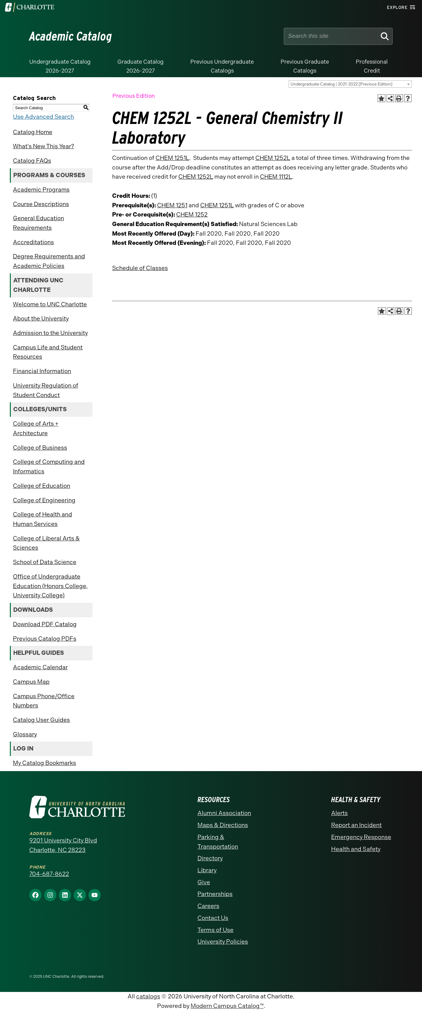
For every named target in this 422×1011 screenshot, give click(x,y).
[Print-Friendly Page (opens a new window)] (399, 98)
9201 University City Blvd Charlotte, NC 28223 (63, 845)
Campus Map (31, 681)
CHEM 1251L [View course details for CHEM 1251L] (172, 157)
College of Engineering (44, 500)
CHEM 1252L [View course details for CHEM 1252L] (272, 157)
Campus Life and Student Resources (48, 352)
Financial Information (42, 371)
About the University (41, 318)
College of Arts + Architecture (35, 428)
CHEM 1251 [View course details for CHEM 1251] (172, 205)
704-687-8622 (49, 874)
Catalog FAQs (32, 160)
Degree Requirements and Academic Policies (49, 261)
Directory (210, 858)
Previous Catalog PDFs (44, 638)
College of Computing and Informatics (49, 466)
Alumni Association (224, 813)
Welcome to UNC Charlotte (50, 304)
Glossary (25, 734)
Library (207, 870)
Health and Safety (355, 849)
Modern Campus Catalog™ (227, 1005)
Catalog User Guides (41, 719)
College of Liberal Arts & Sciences (46, 543)
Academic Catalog (70, 36)
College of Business (40, 447)
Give (203, 882)
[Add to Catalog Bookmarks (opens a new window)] (381, 98)
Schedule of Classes (140, 268)
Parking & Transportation (217, 842)
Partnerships (215, 894)
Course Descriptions (41, 204)
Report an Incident (356, 825)
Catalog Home (32, 132)
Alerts (339, 813)
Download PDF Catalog (45, 624)
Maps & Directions (222, 825)
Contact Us (212, 917)
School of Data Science (44, 562)
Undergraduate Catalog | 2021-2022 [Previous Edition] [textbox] (341, 84)
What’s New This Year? (43, 146)
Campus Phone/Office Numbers (44, 701)
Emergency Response (361, 837)
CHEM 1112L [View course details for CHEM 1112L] (276, 176)
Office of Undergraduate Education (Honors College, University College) (50, 586)
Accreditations (33, 242)
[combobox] (350, 84)
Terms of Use (215, 929)
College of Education (41, 485)
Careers (208, 906)
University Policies (222, 941)
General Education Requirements (38, 223)
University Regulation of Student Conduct (45, 390)
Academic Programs (41, 189)
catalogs (148, 996)
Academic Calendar (40, 667)
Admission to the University (50, 332)
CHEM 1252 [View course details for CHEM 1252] (192, 214)
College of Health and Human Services (42, 519)
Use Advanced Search (43, 116)
